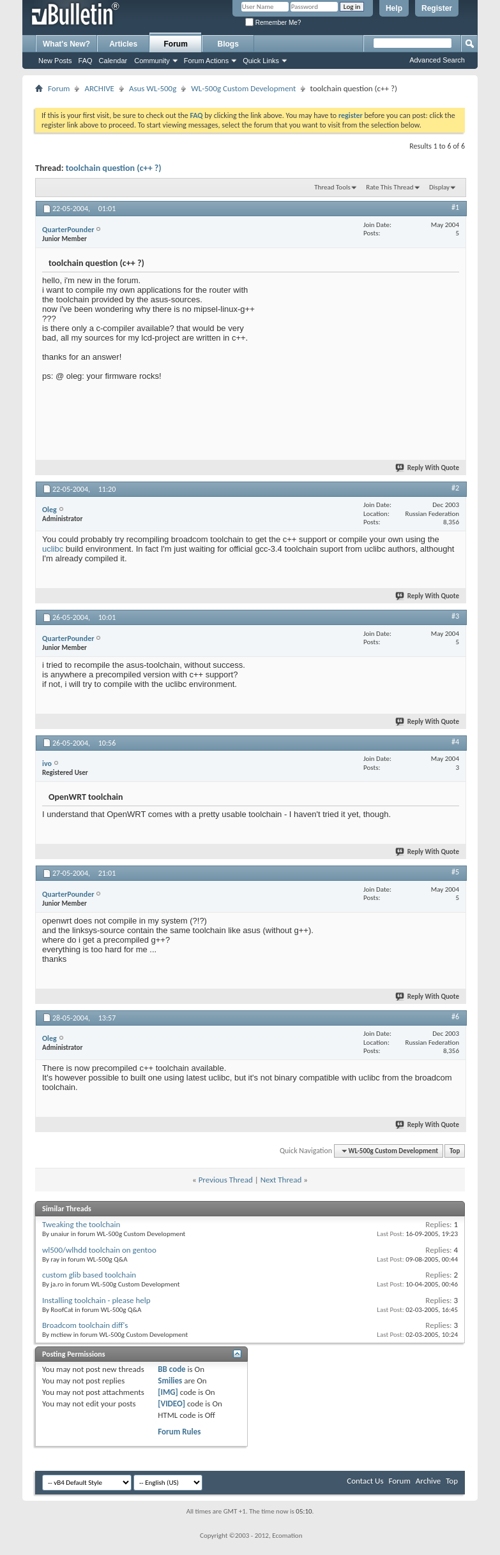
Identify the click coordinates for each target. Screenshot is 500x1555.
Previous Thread (226, 1179)
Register (436, 8)
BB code (171, 1369)
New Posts (55, 60)
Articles (123, 44)
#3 (455, 616)
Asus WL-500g (152, 88)
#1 (455, 207)
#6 (455, 1016)
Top (455, 1151)
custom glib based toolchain (89, 1274)
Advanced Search (437, 60)
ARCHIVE (99, 88)
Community (152, 60)
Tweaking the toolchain (81, 1224)
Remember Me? (273, 22)
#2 (455, 487)
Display (439, 187)
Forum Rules (179, 1431)
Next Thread (281, 1179)
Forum (176, 44)
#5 (455, 871)
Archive (428, 1480)
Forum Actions (206, 60)
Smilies (170, 1380)
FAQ (86, 60)
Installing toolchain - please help (96, 1300)
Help (394, 8)
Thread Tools (332, 187)
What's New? (66, 44)
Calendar (113, 60)
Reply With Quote (428, 468)
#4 (455, 741)
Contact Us (365, 1480)
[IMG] (168, 1392)
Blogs (228, 44)
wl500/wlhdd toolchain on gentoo (99, 1250)
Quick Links (261, 60)
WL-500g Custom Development (243, 88)
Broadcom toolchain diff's (85, 1325)
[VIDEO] (171, 1403)
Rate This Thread (389, 187)
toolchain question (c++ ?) (114, 168)
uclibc (52, 549)
